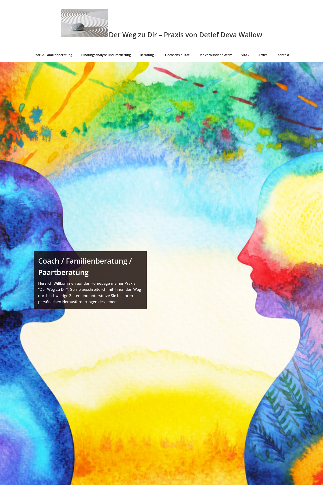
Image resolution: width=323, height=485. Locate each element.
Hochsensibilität (177, 55)
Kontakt (283, 55)
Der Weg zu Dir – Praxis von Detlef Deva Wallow (185, 34)
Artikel (263, 55)
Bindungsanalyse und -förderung (106, 55)
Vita (245, 55)
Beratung (148, 55)
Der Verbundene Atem (215, 55)
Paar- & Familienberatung (53, 55)
